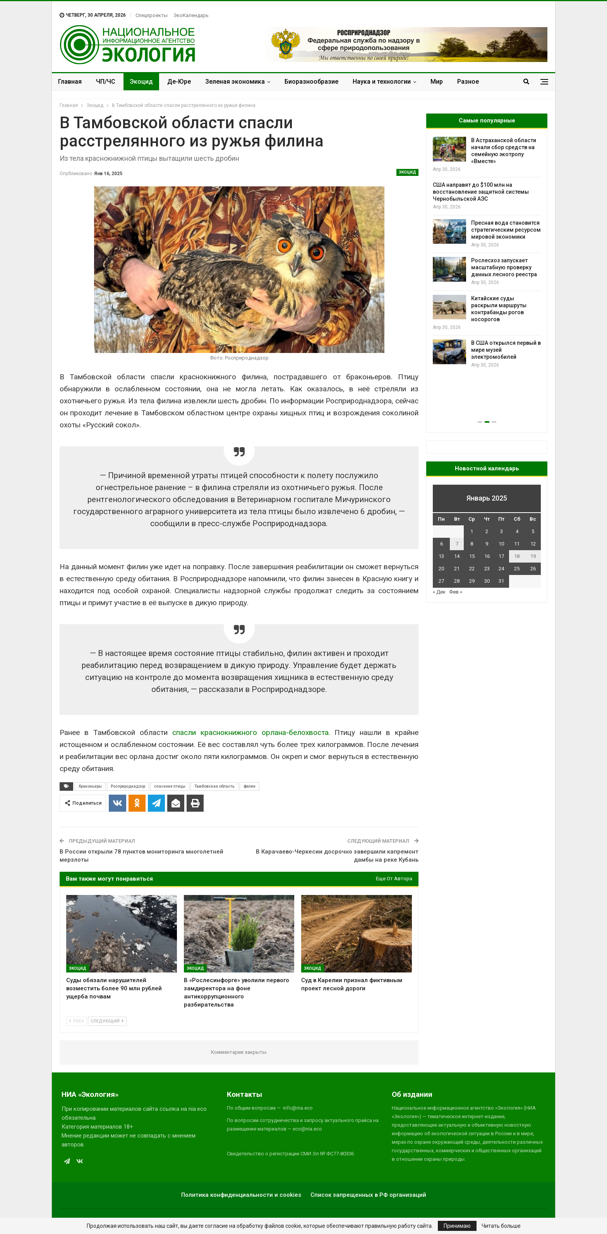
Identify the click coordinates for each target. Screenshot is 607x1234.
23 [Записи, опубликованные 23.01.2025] (487, 568)
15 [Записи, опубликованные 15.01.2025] (472, 556)
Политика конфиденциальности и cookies (241, 1194)
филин (249, 786)
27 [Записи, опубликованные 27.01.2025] (441, 581)
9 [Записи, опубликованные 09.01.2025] (486, 544)
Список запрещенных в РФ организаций (368, 1194)
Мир (436, 81)
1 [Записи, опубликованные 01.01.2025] (471, 531)
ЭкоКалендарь (191, 15)
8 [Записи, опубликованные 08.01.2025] (471, 544)
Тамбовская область (214, 786)
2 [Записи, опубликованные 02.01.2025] (486, 531)
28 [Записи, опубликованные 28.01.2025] (457, 581)
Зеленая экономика (235, 81)
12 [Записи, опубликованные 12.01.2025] (533, 544)
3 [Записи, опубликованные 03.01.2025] (501, 531)
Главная (70, 81)
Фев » (455, 592)
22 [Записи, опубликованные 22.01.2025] (472, 568)
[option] (487, 253)
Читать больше (501, 1226)
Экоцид (141, 81)
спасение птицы (169, 786)
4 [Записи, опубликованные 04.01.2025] (517, 531)
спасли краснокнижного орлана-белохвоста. (249, 732)
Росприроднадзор (128, 786)
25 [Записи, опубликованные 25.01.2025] (517, 568)
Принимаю (457, 1226)
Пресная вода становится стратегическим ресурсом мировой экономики (506, 230)
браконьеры (90, 786)
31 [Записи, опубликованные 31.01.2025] (501, 581)
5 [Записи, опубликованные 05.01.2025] (533, 531)
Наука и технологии (382, 81)
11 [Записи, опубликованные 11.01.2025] (517, 544)
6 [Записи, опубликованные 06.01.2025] (441, 544)
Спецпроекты (151, 15)
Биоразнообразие (311, 81)
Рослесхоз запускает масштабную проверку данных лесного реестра (504, 267)
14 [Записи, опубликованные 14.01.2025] (457, 556)
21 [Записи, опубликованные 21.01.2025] (457, 568)
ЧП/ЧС (105, 81)
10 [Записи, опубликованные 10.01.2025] (501, 544)
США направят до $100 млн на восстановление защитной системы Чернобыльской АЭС (481, 192)
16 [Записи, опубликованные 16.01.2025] (487, 556)
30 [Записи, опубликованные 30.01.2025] (487, 581)
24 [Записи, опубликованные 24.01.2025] (501, 568)
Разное (468, 81)
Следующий (107, 1021)
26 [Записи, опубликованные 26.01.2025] (533, 568)
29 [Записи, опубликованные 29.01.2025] (472, 581)
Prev (76, 1021)
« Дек (439, 592)
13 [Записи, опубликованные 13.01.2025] (441, 556)
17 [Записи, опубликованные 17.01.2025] (501, 556)
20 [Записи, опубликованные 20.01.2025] (441, 568)
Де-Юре (179, 81)
